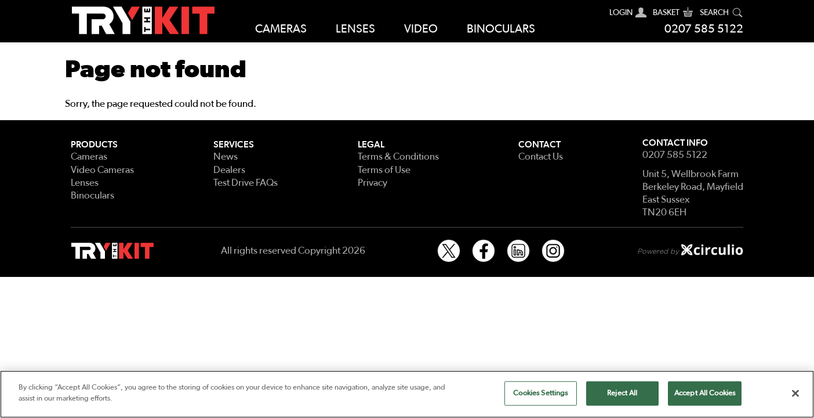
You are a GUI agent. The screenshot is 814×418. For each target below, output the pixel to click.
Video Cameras (102, 170)
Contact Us (540, 156)
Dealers (229, 170)
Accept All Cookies (704, 393)
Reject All (622, 393)
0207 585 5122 (703, 29)
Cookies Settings (540, 393)
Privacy (372, 183)
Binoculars (501, 29)
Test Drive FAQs (245, 183)
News (225, 156)
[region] (407, 394)
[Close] (795, 393)
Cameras (281, 29)
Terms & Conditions (398, 156)
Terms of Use (384, 170)
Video (421, 29)
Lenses (355, 29)
